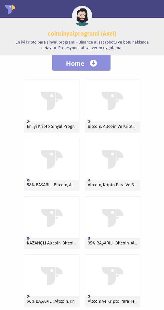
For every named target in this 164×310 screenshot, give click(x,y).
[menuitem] (81, 63)
